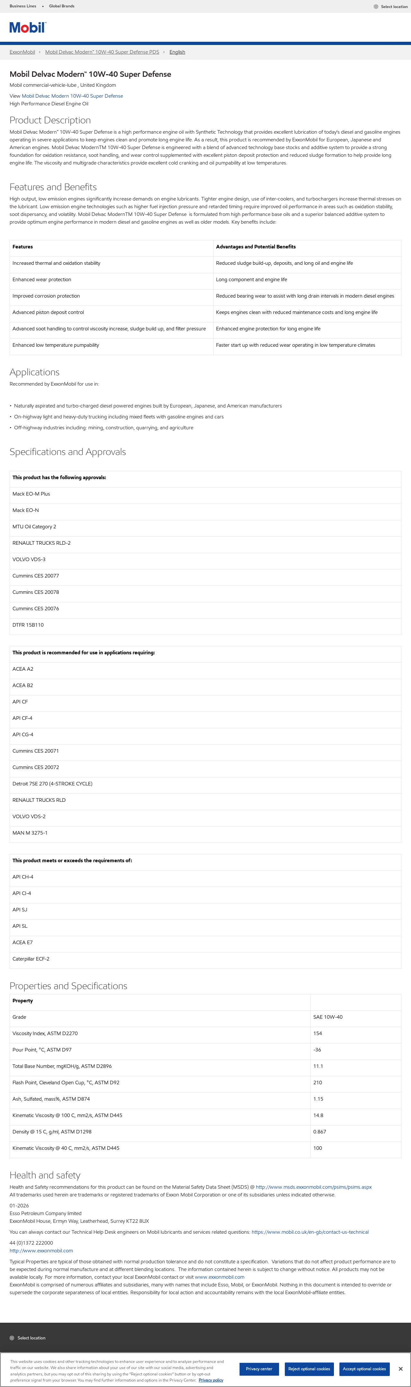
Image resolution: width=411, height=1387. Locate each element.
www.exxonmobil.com (219, 1277)
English (177, 52)
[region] (205, 1369)
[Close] (401, 1369)
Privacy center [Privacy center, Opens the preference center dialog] (259, 1369)
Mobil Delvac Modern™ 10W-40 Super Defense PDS (102, 52)
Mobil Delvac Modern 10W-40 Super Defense (72, 96)
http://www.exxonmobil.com (41, 1250)
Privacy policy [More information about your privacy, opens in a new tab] (211, 1380)
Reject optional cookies (309, 1369)
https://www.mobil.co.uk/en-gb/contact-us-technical (310, 1232)
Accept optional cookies (364, 1369)
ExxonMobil (22, 52)
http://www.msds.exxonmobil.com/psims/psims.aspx (314, 1187)
